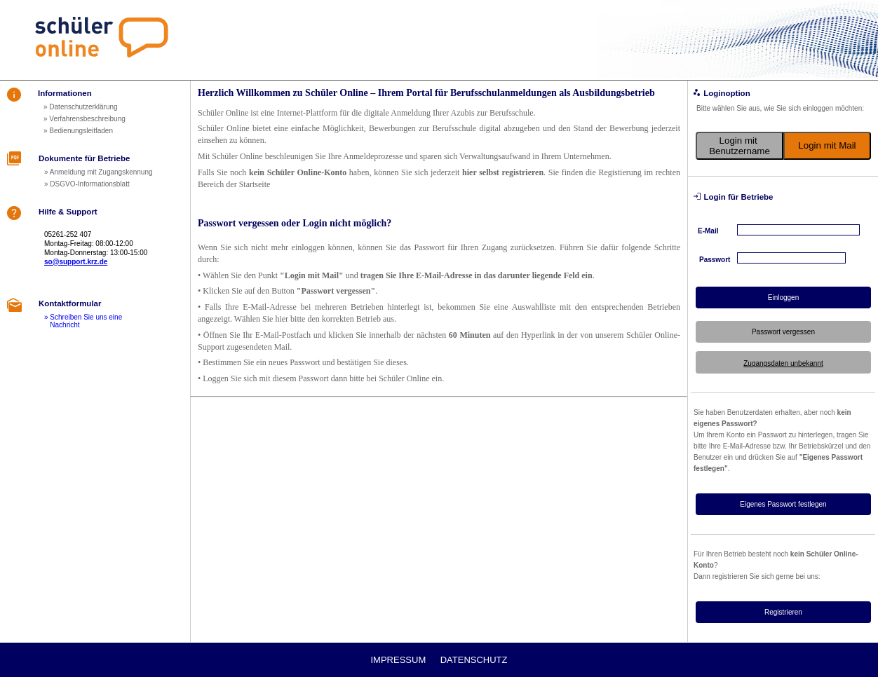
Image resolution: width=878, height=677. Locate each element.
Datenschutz (474, 660)
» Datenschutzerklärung (80, 107)
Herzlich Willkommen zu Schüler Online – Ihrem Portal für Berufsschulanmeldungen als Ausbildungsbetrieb (426, 93)
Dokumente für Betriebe (84, 158)
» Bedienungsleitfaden (78, 131)
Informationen (65, 93)
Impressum (398, 660)
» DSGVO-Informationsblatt (87, 184)
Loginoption (726, 93)
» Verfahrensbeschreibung (84, 119)
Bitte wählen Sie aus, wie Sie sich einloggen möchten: (780, 108)
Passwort (714, 260)
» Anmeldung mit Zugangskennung (98, 172)
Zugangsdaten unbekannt (783, 363)
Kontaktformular (70, 303)
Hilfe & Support (68, 211)
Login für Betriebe (738, 197)
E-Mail (708, 231)
